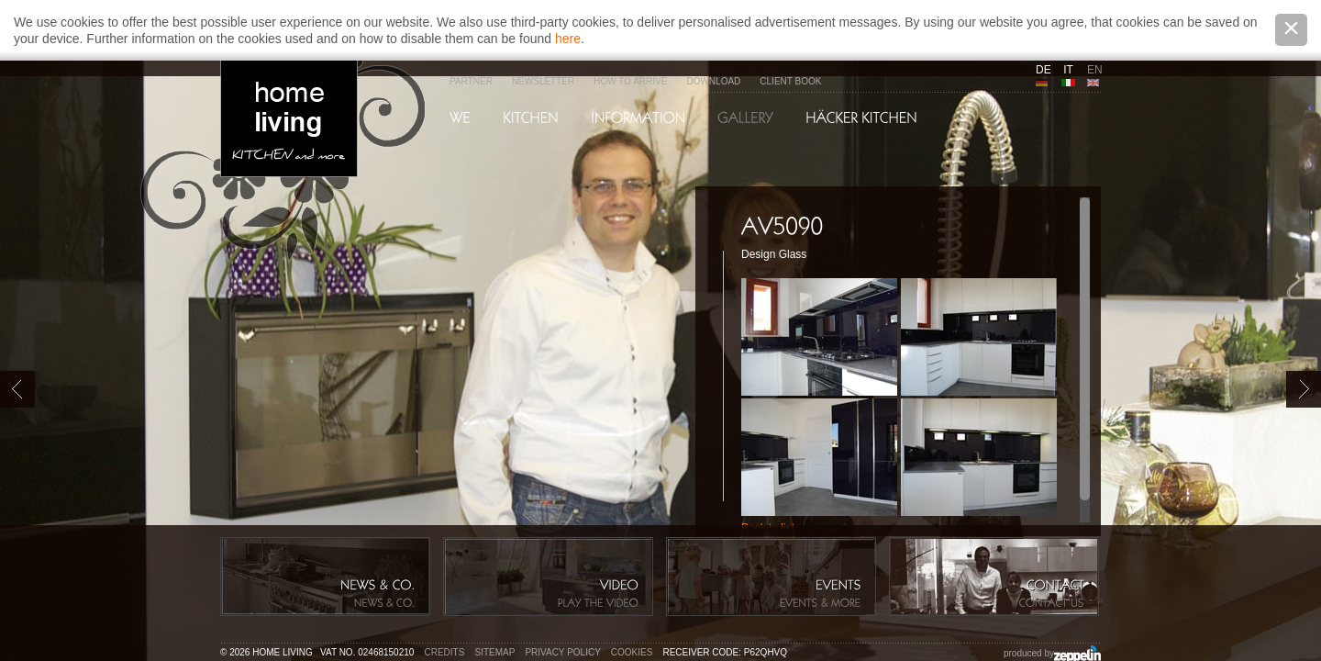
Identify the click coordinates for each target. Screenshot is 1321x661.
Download (713, 81)
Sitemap (495, 652)
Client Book (790, 81)
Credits (445, 652)
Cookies (632, 652)
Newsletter (543, 81)
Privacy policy (562, 652)
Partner (471, 81)
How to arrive (630, 81)
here (568, 38)
